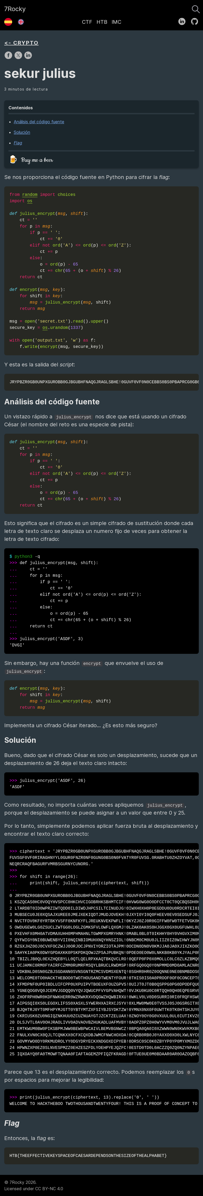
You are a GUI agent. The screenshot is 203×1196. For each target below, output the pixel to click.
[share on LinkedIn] (28, 57)
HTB (101, 22)
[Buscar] (196, 8)
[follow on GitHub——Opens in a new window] (196, 20)
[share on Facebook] (9, 57)
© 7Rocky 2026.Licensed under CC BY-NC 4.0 (33, 1185)
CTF (87, 22)
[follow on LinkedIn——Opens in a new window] (183, 20)
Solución (22, 132)
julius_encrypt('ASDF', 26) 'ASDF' (48, 784)
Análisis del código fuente (39, 121)
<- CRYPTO (21, 43)
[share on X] (19, 57)
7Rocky (15, 9)
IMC (116, 22)
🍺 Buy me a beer (30, 160)
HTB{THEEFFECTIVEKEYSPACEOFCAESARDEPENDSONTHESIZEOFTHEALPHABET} (88, 1156)
